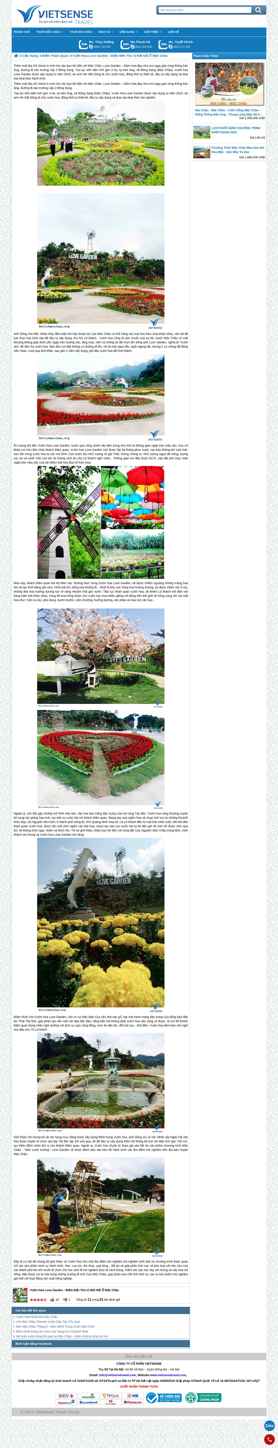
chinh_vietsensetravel (170, 47)
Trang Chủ (65, 14)
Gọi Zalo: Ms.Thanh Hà (125, 44)
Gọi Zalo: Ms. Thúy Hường (83, 44)
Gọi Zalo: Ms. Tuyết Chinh (163, 44)
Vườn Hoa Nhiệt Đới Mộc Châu (37, 1317)
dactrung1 (91, 47)
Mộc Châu (95, 83)
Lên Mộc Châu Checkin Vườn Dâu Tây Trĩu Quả (48, 1321)
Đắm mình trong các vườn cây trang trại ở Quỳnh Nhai (52, 1331)
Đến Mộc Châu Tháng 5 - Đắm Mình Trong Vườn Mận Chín (55, 1326)
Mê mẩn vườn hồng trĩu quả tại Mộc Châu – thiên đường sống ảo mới (62, 1336)
